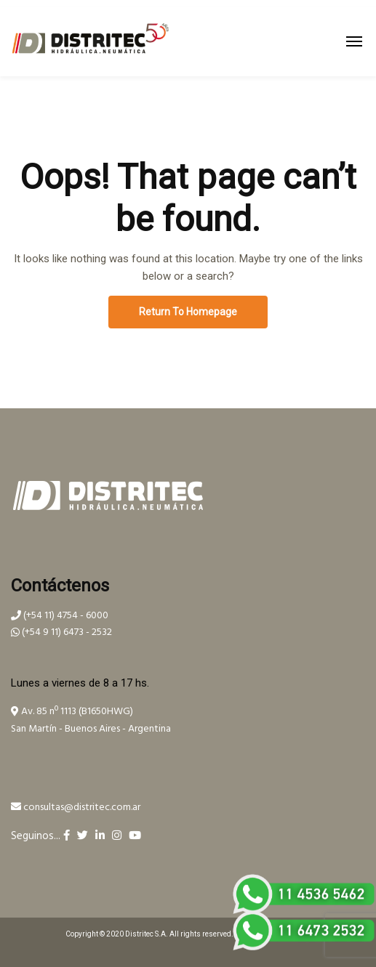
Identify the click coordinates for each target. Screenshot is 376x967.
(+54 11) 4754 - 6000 (59, 615)
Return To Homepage (188, 311)
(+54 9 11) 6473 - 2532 (61, 632)
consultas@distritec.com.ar (75, 807)
